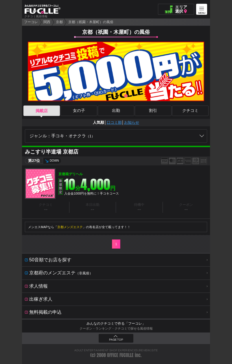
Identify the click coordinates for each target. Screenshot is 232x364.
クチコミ (190, 110)
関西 (46, 22)
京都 (59, 22)
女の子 (79, 110)
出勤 (116, 110)
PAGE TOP (116, 339)
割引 (153, 110)
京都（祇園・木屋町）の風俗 (90, 22)
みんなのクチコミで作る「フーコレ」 (116, 323)
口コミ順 (114, 122)
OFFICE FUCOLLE (120, 355)
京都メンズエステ (70, 227)
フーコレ (31, 22)
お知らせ (131, 122)
